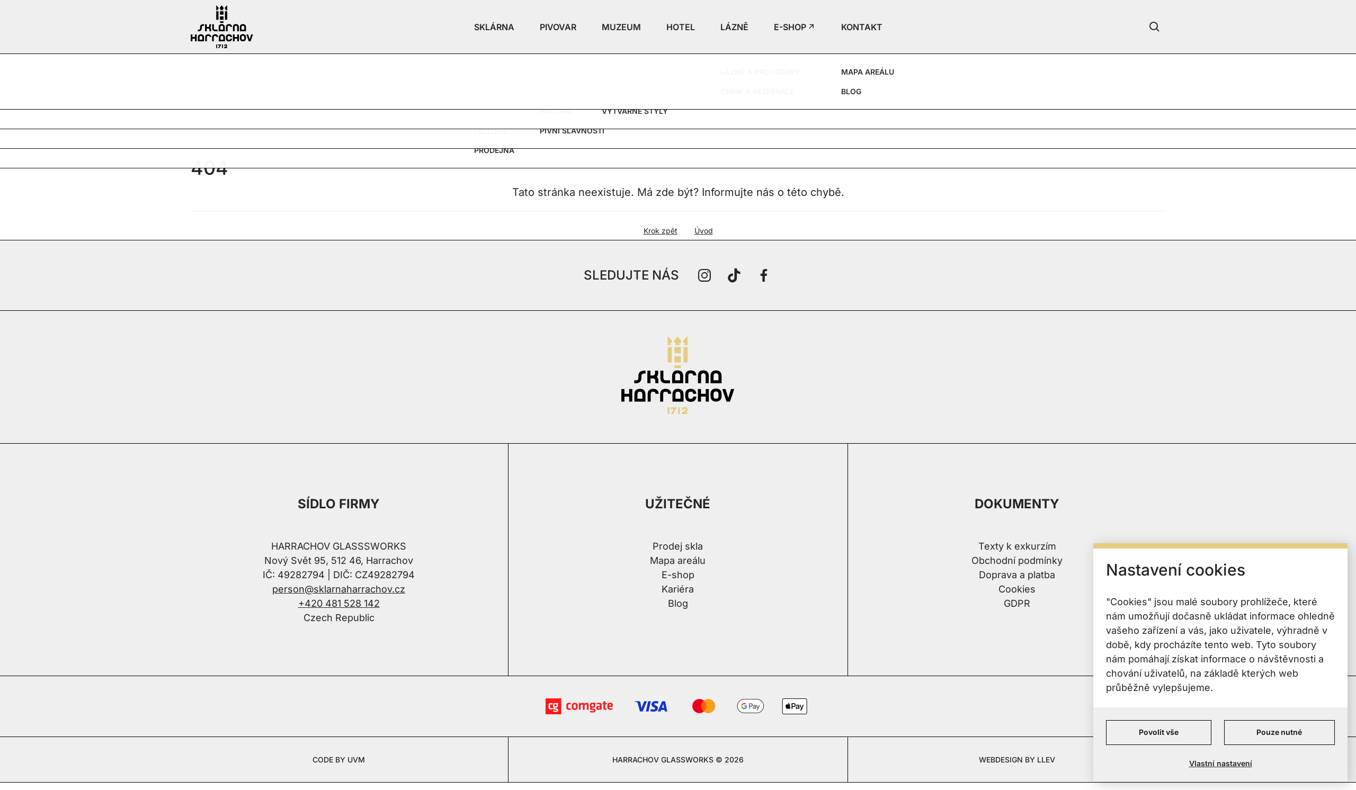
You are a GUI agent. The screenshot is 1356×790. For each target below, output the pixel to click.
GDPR (1017, 603)
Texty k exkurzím (1017, 546)
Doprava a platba (1017, 574)
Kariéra (678, 589)
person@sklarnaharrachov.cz (338, 589)
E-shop (678, 574)
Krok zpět (660, 230)
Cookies (1017, 589)
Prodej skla (678, 546)
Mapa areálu (678, 560)
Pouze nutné (1279, 732)
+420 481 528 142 (339, 603)
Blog (678, 603)
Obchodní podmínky (1017, 560)
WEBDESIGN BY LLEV (1017, 759)
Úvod (703, 230)
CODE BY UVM (339, 759)
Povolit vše (1159, 732)
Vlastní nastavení (1220, 763)
